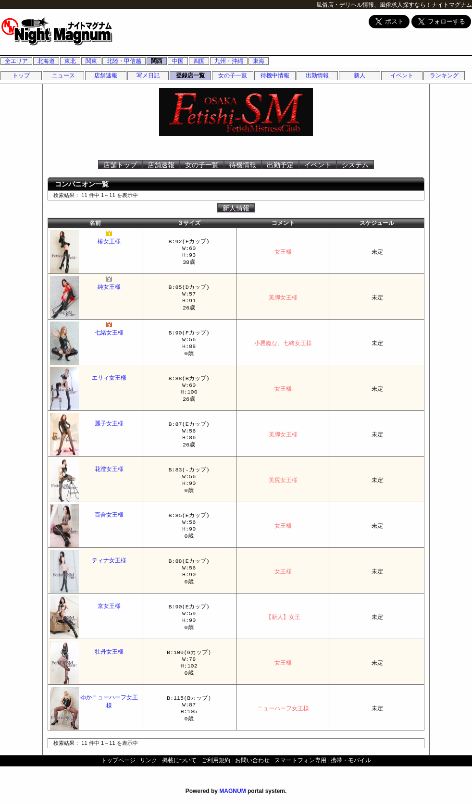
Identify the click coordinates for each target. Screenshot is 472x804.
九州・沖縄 (228, 61)
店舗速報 (105, 75)
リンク (148, 760)
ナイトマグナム (452, 4)
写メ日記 (148, 75)
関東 (91, 61)
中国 (178, 61)
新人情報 (236, 208)
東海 (258, 61)
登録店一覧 (190, 75)
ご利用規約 (215, 760)
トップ (21, 75)
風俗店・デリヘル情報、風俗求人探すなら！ (374, 4)
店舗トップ (120, 165)
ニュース (63, 75)
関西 (156, 61)
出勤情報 (317, 75)
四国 (199, 61)
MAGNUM (232, 791)
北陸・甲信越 (124, 61)
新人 (359, 75)
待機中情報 (275, 75)
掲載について (179, 760)
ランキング (444, 75)
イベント (401, 75)
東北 (70, 61)
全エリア (16, 61)
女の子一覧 (232, 75)
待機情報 (242, 165)
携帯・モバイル (351, 760)
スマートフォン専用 (300, 760)
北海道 (46, 61)
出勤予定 (280, 165)
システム (355, 165)
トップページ (118, 760)
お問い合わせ (252, 760)
